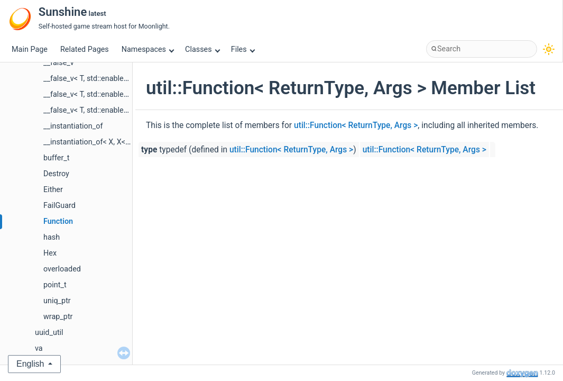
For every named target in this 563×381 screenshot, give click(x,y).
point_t (55, 284)
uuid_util (49, 332)
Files (243, 49)
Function (58, 221)
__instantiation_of (73, 126)
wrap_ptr (57, 316)
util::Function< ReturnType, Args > (356, 125)
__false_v (58, 62)
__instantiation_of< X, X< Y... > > (96, 142)
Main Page (30, 49)
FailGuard (59, 205)
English (30, 363)
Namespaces (148, 49)
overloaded (62, 269)
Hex (50, 253)
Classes (202, 49)
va (39, 348)
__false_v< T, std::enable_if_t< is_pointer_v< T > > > (127, 94)
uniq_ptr (57, 300)
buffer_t (56, 157)
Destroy (56, 173)
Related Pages (84, 49)
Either (53, 189)
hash (51, 237)
